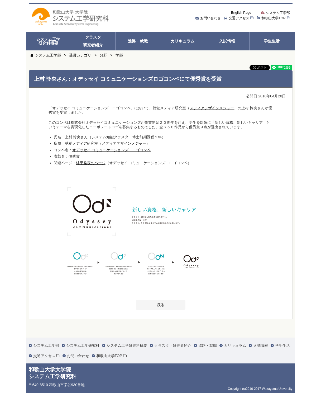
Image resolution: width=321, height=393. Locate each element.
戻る (160, 305)
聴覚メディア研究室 (81, 143)
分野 (103, 55)
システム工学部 (48, 55)
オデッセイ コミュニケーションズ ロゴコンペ (111, 150)
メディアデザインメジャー (212, 108)
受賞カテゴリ (80, 55)
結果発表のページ (91, 163)
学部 (119, 55)
